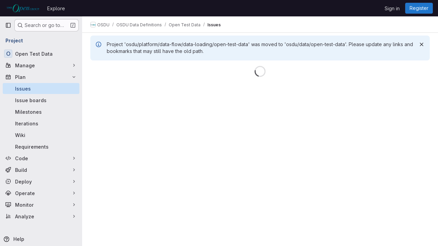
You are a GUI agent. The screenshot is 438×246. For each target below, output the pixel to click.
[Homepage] (23, 8)
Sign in (392, 8)
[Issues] (41, 88)
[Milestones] (41, 111)
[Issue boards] (41, 100)
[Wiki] (41, 134)
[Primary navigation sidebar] (8, 25)
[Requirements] (41, 146)
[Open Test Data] (41, 53)
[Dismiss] (421, 44)
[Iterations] (41, 123)
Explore (56, 8)
